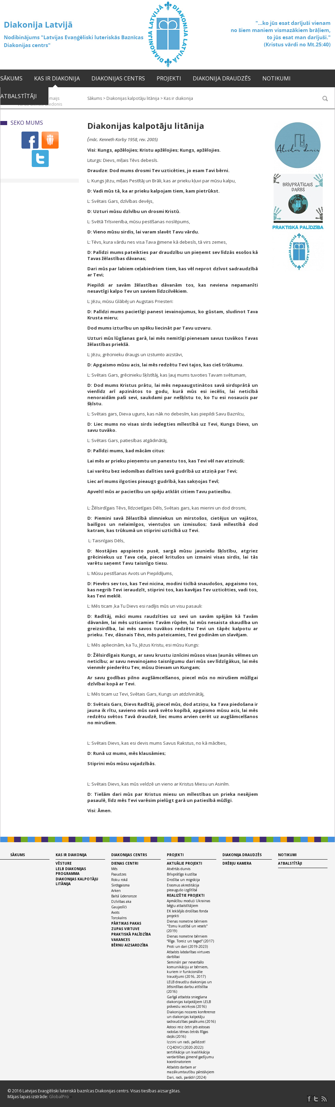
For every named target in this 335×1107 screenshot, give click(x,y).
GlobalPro (59, 1097)
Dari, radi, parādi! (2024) (186, 1077)
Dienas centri (124, 863)
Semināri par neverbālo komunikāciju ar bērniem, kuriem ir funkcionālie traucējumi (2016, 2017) (187, 969)
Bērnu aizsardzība (129, 945)
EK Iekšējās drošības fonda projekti (187, 913)
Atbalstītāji (18, 96)
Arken (116, 890)
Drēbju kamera (236, 863)
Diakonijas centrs (118, 78)
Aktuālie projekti (184, 863)
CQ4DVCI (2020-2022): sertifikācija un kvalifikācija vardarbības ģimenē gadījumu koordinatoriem (190, 1054)
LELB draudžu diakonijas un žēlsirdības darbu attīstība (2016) (189, 987)
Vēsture (64, 863)
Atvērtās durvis (178, 868)
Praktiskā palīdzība (131, 934)
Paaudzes (118, 874)
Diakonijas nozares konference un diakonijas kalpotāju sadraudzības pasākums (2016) (191, 1017)
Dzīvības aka (121, 901)
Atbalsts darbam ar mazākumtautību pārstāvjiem (190, 1069)
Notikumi (276, 78)
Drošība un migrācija (183, 879)
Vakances (120, 939)
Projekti (169, 78)
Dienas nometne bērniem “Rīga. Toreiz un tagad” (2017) (190, 938)
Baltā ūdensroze (124, 896)
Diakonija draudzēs (222, 78)
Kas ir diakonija (57, 78)
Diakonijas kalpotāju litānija (77, 881)
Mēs (114, 868)
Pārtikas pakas (126, 923)
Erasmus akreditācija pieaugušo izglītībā (183, 887)
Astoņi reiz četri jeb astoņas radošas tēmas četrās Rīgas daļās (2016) (188, 1032)
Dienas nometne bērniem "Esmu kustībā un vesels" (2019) (187, 926)
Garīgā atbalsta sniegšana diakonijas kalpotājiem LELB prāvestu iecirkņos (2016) (189, 1002)
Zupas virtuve (125, 928)
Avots (115, 912)
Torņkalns (119, 917)
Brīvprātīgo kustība (182, 874)
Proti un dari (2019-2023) (187, 946)
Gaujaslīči (119, 907)
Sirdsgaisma (120, 885)
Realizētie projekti (185, 895)
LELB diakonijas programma (71, 871)
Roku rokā (119, 879)
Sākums (11, 78)
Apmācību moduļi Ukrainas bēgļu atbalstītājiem (188, 903)
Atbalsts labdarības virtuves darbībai (188, 954)
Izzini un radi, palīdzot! (186, 1042)
